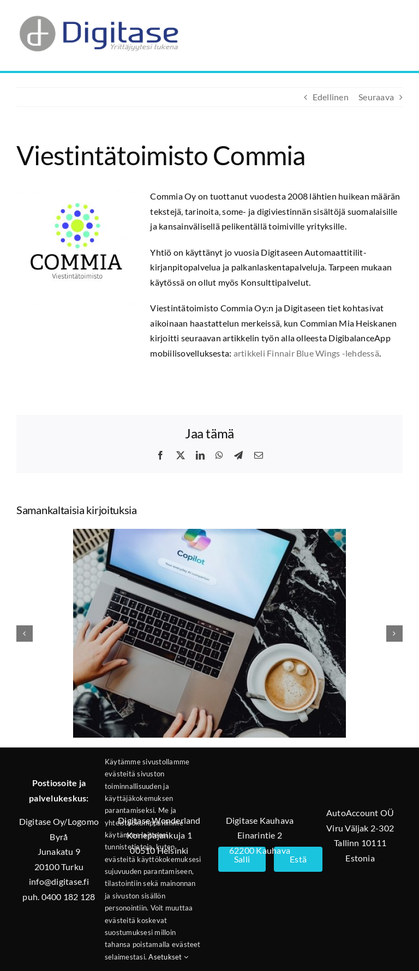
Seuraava (376, 97)
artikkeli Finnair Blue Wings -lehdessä (306, 353)
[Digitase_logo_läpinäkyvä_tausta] (98, 13)
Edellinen (331, 97)
